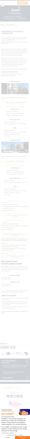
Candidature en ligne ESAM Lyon (15, 161)
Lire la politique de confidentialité (7, 432)
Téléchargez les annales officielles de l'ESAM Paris (15, 215)
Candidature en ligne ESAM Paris (15, 102)
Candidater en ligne (22, 3)
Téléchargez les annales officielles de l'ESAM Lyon (15, 235)
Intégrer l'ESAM (9, 24)
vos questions (8, 387)
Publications (8, 388)
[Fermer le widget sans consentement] (7, 410)
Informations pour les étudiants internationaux (15, 256)
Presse (16, 387)
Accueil (2, 24)
